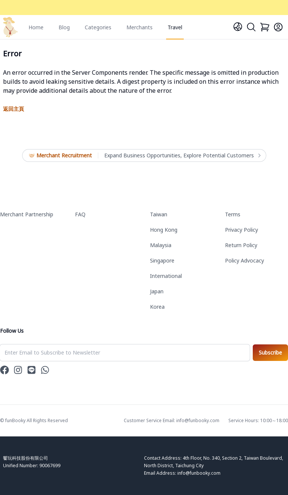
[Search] (251, 27)
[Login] (278, 27)
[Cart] (265, 27)
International (166, 275)
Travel (175, 27)
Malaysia (160, 245)
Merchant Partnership (26, 214)
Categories (98, 27)
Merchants (139, 27)
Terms (232, 214)
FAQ (80, 214)
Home (36, 27)
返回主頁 (13, 108)
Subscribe (270, 352)
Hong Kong (163, 229)
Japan (157, 291)
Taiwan (158, 214)
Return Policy (241, 245)
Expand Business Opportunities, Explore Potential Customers (182, 155)
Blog (64, 27)
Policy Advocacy (244, 260)
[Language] (237, 26)
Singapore (162, 260)
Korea (157, 306)
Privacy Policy (241, 229)
